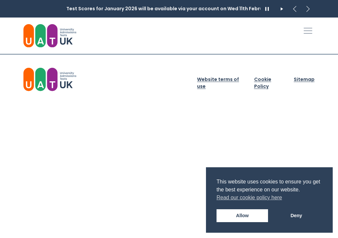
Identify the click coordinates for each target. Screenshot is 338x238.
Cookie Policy (262, 83)
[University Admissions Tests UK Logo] (49, 35)
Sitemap (304, 79)
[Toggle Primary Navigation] (308, 30)
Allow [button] (242, 215)
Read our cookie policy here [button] (249, 197)
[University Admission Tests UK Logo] (49, 79)
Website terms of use (218, 83)
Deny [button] (296, 215)
